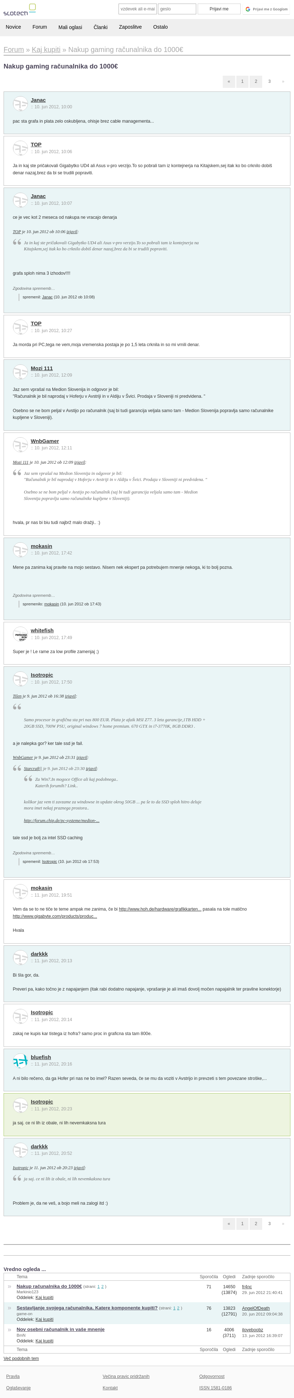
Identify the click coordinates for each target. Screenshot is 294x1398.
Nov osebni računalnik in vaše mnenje (61, 1329)
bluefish (41, 1057)
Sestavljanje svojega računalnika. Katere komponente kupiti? (87, 1307)
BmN (21, 1335)
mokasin (41, 546)
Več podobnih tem (21, 1358)
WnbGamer (45, 441)
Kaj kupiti (44, 1297)
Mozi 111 (42, 368)
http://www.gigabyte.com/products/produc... (55, 916)
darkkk (39, 954)
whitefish (42, 630)
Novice (13, 27)
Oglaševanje (18, 1387)
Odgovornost (212, 1376)
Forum (40, 27)
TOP (36, 144)
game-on (25, 1314)
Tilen (17, 696)
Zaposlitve (130, 27)
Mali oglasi (70, 27)
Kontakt (110, 1387)
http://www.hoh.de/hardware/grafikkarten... (160, 909)
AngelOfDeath (256, 1308)
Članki (100, 27)
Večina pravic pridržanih (126, 1376)
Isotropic (42, 675)
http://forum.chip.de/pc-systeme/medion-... (62, 820)
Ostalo (160, 27)
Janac (38, 100)
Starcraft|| (33, 768)
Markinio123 (28, 1292)
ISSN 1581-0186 (215, 1387)
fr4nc (247, 1286)
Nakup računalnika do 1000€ (49, 1286)
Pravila (13, 1376)
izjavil (72, 231)
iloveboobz (252, 1329)
